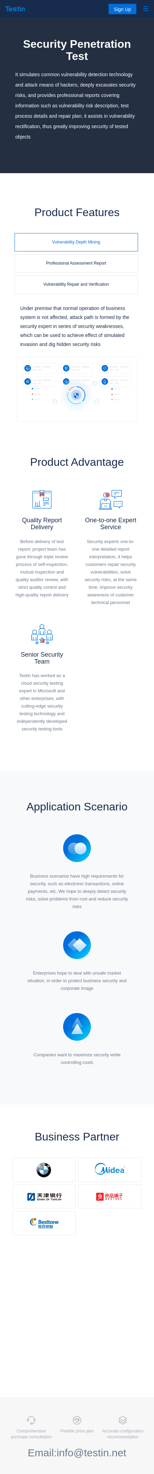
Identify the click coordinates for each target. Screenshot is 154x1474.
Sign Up (122, 9)
